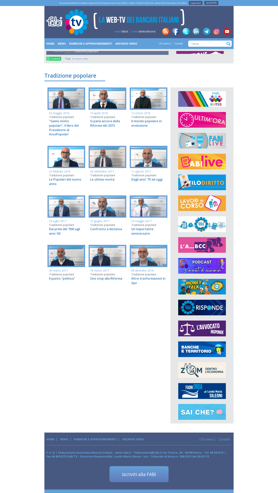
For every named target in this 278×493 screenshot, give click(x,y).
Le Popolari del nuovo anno (65, 181)
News (62, 43)
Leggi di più (196, 3)
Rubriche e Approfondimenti (90, 43)
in (196, 31)
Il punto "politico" (62, 278)
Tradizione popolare (85, 51)
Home (50, 43)
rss (165, 31)
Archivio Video (126, 43)
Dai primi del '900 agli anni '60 (64, 231)
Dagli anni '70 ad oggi (147, 179)
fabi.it (121, 31)
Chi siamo (164, 43)
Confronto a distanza (106, 229)
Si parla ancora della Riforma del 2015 (105, 123)
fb (176, 31)
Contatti (178, 43)
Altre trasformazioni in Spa (148, 280)
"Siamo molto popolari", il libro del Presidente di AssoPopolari (64, 128)
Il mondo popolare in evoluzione (146, 123)
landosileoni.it (144, 31)
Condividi (53, 58)
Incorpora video (80, 58)
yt (227, 31)
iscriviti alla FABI (139, 474)
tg (206, 31)
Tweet (67, 58)
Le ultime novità (102, 179)
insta (216, 31)
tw (186, 31)
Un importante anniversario (142, 231)
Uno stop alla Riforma (106, 278)
